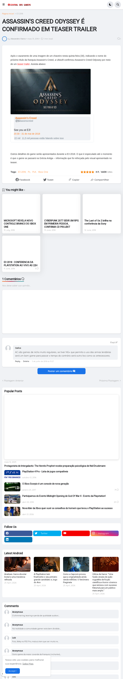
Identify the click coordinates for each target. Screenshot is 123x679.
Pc (29, 171)
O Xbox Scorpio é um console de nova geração (45, 483)
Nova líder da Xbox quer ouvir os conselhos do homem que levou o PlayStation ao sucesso (67, 508)
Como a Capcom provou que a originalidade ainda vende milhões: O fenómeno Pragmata (76, 578)
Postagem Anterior (14, 380)
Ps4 (34, 171)
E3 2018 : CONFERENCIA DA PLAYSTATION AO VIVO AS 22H (20, 264)
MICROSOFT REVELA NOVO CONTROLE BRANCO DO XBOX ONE (20, 223)
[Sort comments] (114, 342)
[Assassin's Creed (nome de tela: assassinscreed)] (26, 119)
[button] (4, 4)
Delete (26, 361)
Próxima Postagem (109, 380)
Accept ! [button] (12, 671)
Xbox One (43, 171)
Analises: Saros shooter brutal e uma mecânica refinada (15, 577)
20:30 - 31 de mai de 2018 (27, 133)
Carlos (18, 348)
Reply (17, 361)
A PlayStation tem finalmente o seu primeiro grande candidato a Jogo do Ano (45, 578)
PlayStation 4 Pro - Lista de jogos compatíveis (45, 471)
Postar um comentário (61, 371)
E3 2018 (19, 14)
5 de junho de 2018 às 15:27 (43, 361)
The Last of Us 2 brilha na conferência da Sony (97, 222)
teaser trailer (23, 64)
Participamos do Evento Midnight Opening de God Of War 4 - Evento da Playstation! (64, 496)
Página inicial (8, 14)
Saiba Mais (27, 663)
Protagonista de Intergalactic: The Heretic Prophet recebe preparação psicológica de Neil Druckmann (55, 466)
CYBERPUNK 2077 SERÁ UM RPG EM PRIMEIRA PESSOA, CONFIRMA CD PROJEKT (61, 223)
